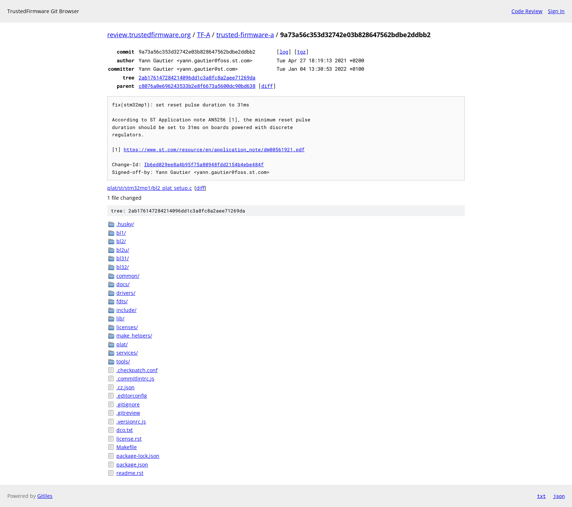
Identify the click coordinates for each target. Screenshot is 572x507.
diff (267, 85)
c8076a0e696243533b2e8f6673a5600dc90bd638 (197, 85)
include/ (126, 310)
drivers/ (125, 292)
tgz (301, 51)
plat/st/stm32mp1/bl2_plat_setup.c (149, 187)
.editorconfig (131, 395)
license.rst (129, 438)
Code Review (526, 11)
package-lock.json (137, 455)
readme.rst (129, 472)
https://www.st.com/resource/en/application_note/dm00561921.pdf (214, 149)
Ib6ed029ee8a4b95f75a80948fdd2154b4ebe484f (204, 164)
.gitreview (128, 412)
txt (541, 495)
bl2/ (121, 241)
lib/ (120, 318)
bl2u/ (122, 249)
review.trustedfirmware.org (149, 34)
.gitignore (128, 404)
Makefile (126, 447)
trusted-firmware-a (245, 34)
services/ (127, 352)
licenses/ (127, 327)
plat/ (122, 344)
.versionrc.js (131, 421)
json (559, 495)
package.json (132, 464)
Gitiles (45, 495)
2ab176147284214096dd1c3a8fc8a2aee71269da (197, 77)
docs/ (123, 284)
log (283, 51)
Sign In (556, 11)
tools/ (123, 361)
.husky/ (125, 224)
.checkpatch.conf (137, 370)
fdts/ (122, 301)
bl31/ (122, 258)
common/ (127, 275)
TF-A (203, 34)
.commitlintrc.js (135, 378)
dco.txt (124, 429)
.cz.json (125, 387)
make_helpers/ (134, 335)
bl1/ (121, 232)
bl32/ (122, 267)
